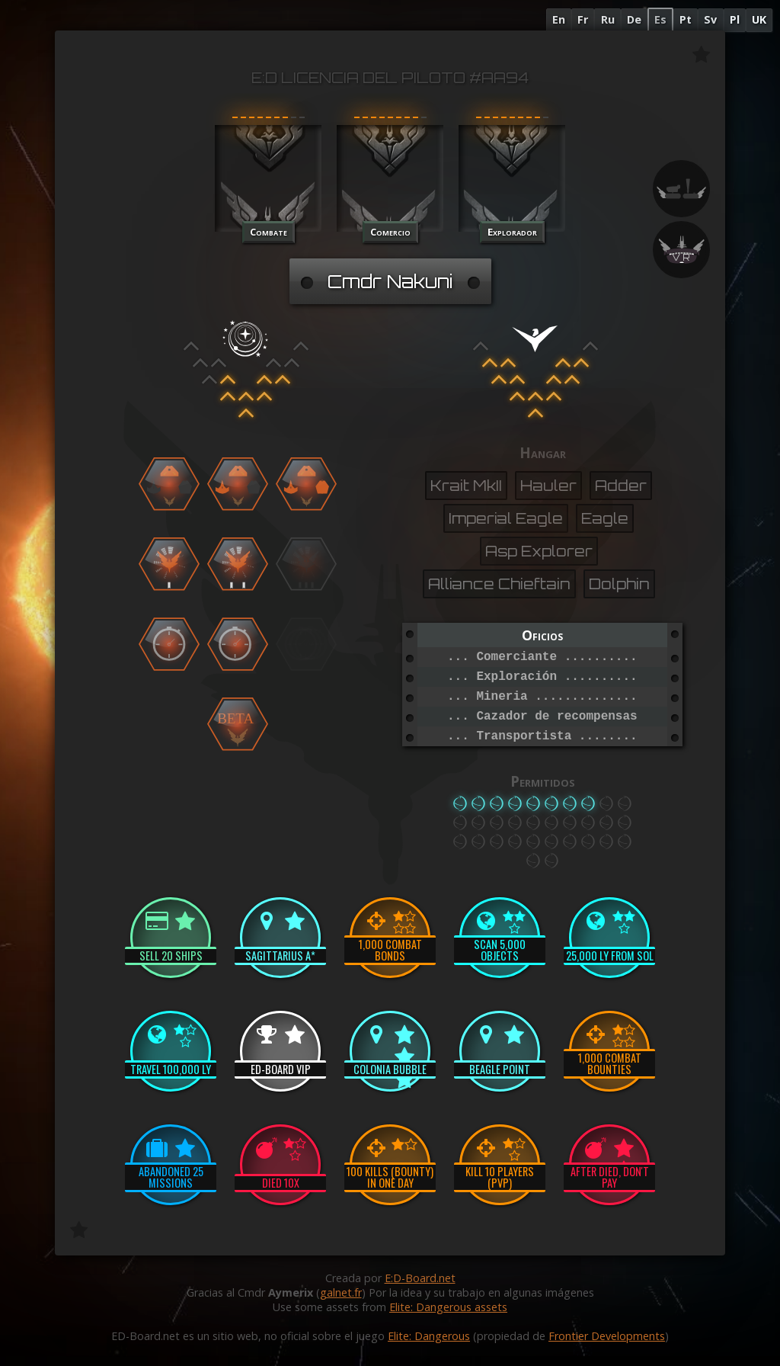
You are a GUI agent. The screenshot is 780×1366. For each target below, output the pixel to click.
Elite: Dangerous (429, 1336)
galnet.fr (341, 1292)
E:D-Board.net (420, 1278)
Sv (710, 19)
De (634, 19)
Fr (582, 19)
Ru (608, 19)
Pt (685, 19)
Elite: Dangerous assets (448, 1307)
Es (660, 19)
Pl (735, 19)
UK (759, 19)
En (558, 19)
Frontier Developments (606, 1336)
